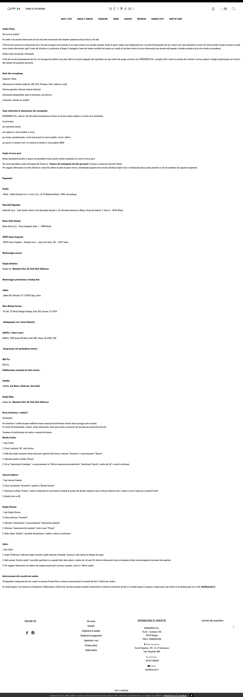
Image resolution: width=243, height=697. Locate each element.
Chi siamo (91, 621)
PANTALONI (103, 18)
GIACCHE (128, 18)
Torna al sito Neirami (35, 8)
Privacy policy (91, 645)
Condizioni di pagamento (91, 635)
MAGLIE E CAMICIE (85, 18)
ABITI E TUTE (66, 18)
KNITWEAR (141, 18)
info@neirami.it (208, 586)
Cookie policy (91, 650)
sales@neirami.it (152, 669)
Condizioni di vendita (91, 630)
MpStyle (125, 690)
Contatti (91, 626)
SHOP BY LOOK (175, 18)
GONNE (116, 18)
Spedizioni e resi (91, 640)
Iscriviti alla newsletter (213, 620)
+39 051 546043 (152, 660)
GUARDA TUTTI (157, 18)
